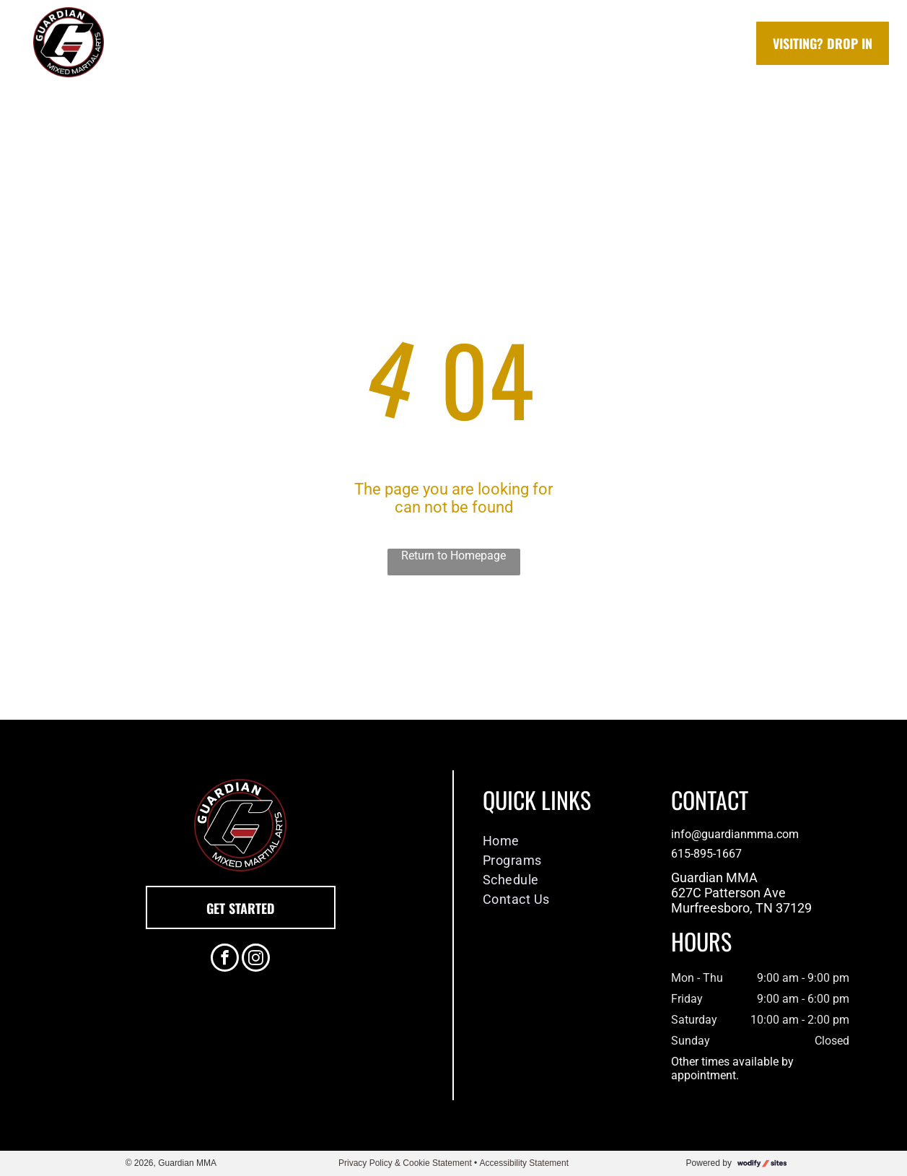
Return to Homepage (453, 555)
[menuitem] (234, 43)
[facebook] (225, 959)
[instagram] (256, 959)
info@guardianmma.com (735, 834)
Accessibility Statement (524, 1163)
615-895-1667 (706, 854)
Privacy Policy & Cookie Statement (405, 1163)
